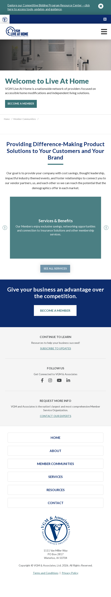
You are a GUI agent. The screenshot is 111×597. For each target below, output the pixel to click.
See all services (55, 268)
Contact (55, 503)
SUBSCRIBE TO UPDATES (55, 348)
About (55, 451)
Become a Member (55, 310)
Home (55, 437)
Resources (56, 490)
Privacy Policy (70, 573)
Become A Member (21, 103)
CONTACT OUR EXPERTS (55, 416)
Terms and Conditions (45, 573)
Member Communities (55, 464)
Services (55, 477)
